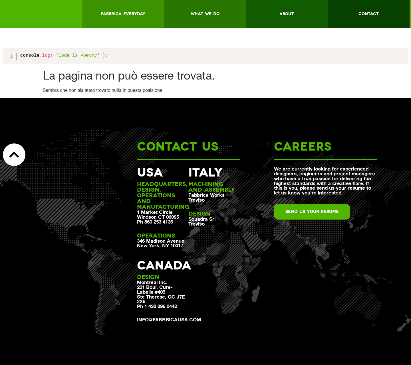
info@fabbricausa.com (169, 320)
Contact (368, 13)
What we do (205, 13)
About (286, 13)
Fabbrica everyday (123, 13)
